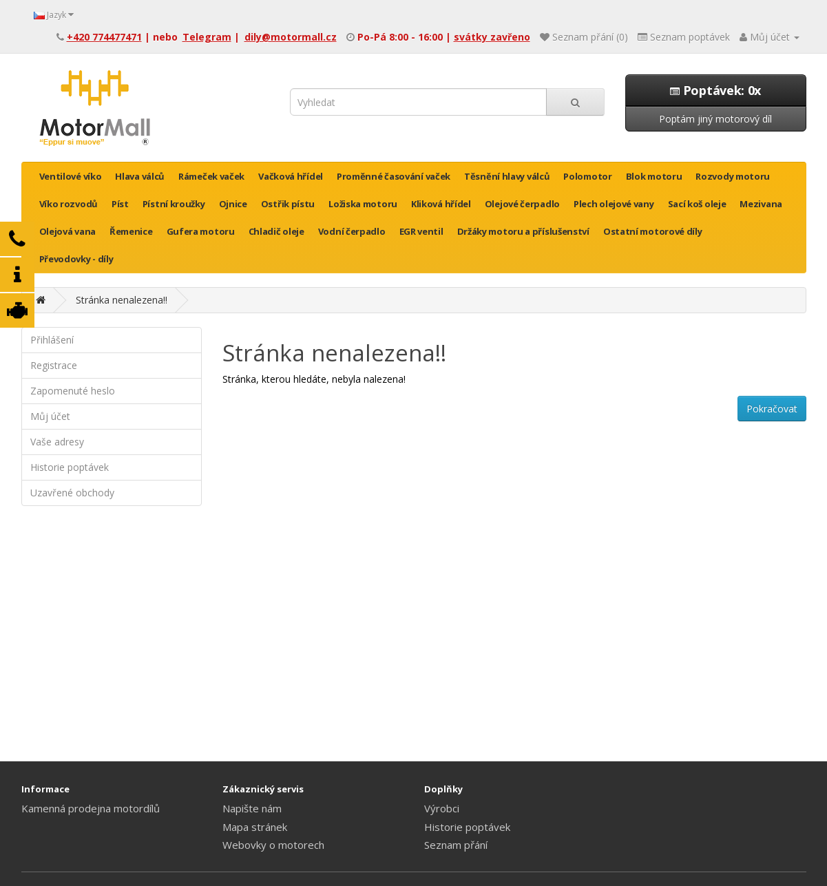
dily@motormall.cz (290, 36)
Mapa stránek (254, 827)
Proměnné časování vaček (393, 176)
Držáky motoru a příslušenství (523, 231)
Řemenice (131, 231)
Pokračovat (771, 408)
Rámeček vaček (211, 176)
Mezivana (761, 204)
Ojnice (233, 204)
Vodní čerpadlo (352, 231)
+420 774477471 (104, 36)
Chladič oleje (276, 231)
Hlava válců (140, 176)
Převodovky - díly (76, 259)
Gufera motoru (201, 231)
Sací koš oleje (697, 204)
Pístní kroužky (174, 204)
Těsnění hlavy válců (506, 176)
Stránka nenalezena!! (121, 299)
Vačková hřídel (290, 176)
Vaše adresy (57, 441)
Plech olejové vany (614, 204)
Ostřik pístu (288, 204)
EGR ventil (421, 231)
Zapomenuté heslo (72, 390)
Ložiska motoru (362, 204)
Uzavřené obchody (72, 492)
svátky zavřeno (492, 36)
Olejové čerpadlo (522, 204)
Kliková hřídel (441, 204)
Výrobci (441, 808)
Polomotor (587, 176)
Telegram (206, 36)
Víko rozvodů (68, 204)
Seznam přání (456, 845)
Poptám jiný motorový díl (715, 118)
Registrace (53, 365)
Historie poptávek (69, 467)
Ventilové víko (70, 176)
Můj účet (50, 416)
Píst (120, 204)
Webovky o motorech (273, 845)
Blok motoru (654, 176)
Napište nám (252, 808)
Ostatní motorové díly (652, 231)
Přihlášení (52, 339)
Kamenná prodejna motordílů (90, 808)
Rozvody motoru (732, 176)
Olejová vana (67, 231)
